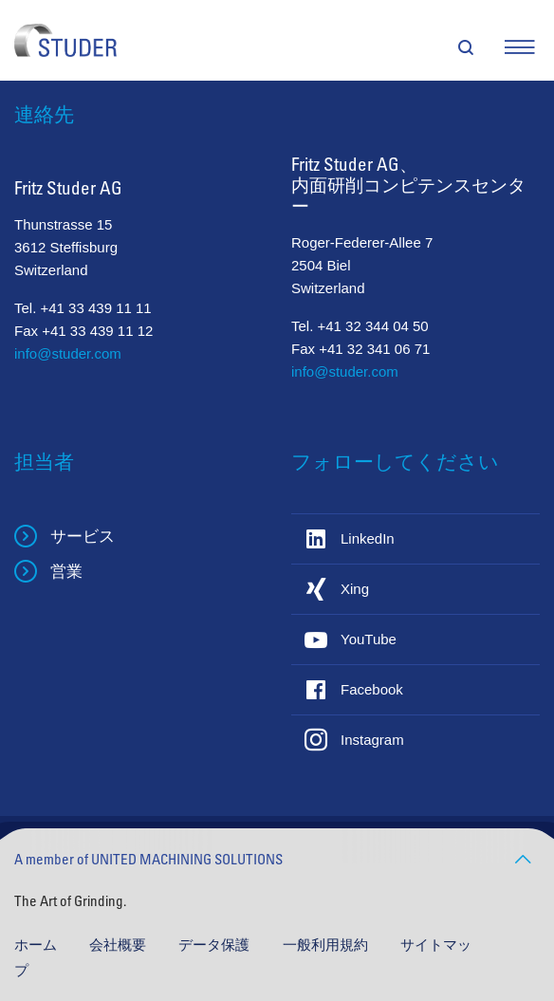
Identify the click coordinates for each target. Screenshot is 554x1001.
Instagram (372, 740)
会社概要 (119, 944)
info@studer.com (67, 353)
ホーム (37, 944)
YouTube (369, 639)
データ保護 (215, 944)
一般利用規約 (327, 944)
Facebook (372, 689)
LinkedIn (368, 538)
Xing (355, 589)
